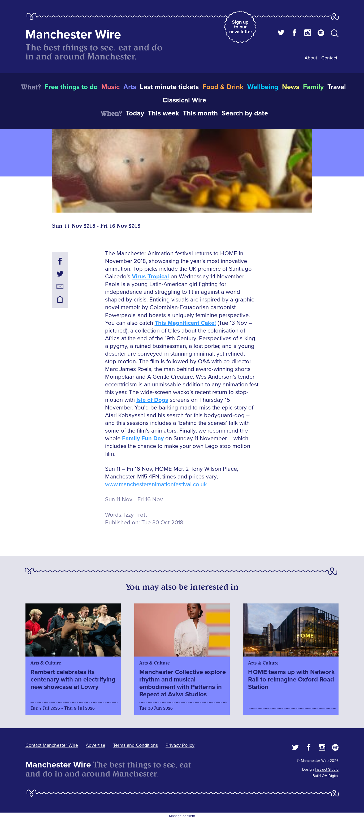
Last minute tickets (169, 87)
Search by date (245, 113)
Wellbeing (262, 87)
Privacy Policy (180, 745)
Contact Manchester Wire (51, 745)
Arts (129, 87)
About (311, 58)
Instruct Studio (327, 769)
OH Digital (330, 776)
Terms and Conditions (135, 745)
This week (163, 113)
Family (313, 87)
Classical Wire (184, 100)
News (290, 87)
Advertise (95, 745)
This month (200, 113)
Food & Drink (223, 87)
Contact (329, 58)
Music (110, 87)
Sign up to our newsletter (240, 26)
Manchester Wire (73, 34)
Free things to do (71, 87)
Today (135, 113)
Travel (336, 87)
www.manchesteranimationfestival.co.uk (156, 484)
